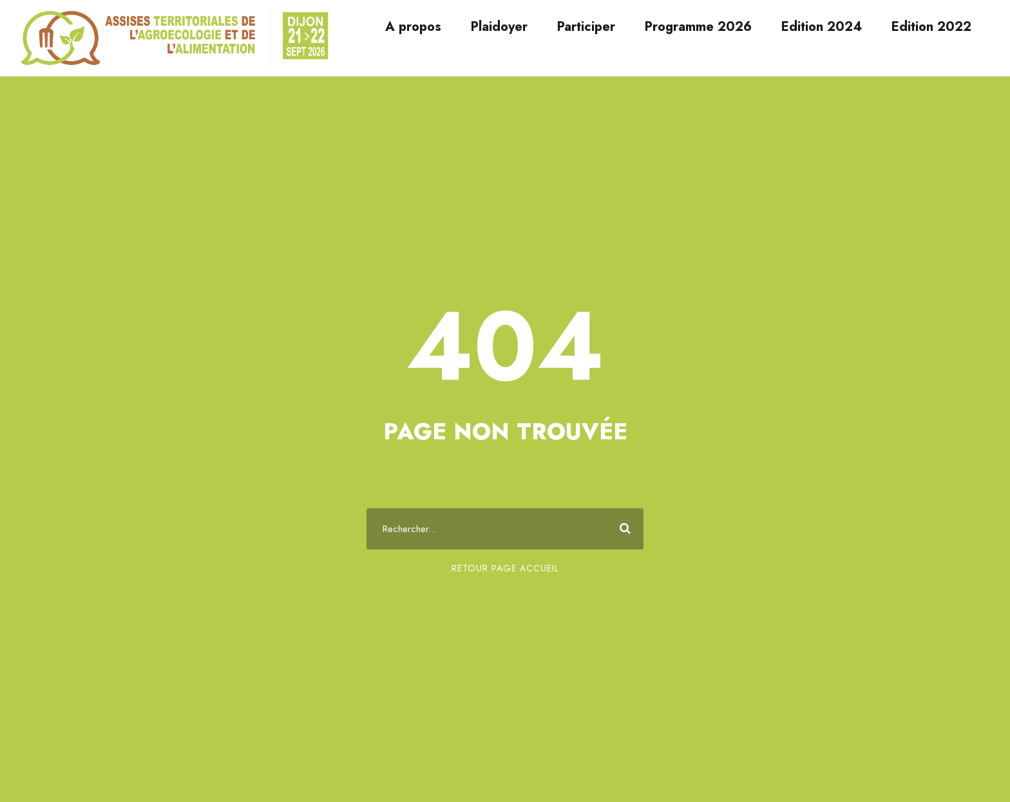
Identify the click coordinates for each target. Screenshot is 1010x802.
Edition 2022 (931, 26)
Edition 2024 (821, 26)
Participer (586, 26)
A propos (413, 26)
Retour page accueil (505, 568)
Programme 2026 (698, 26)
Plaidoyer (499, 26)
